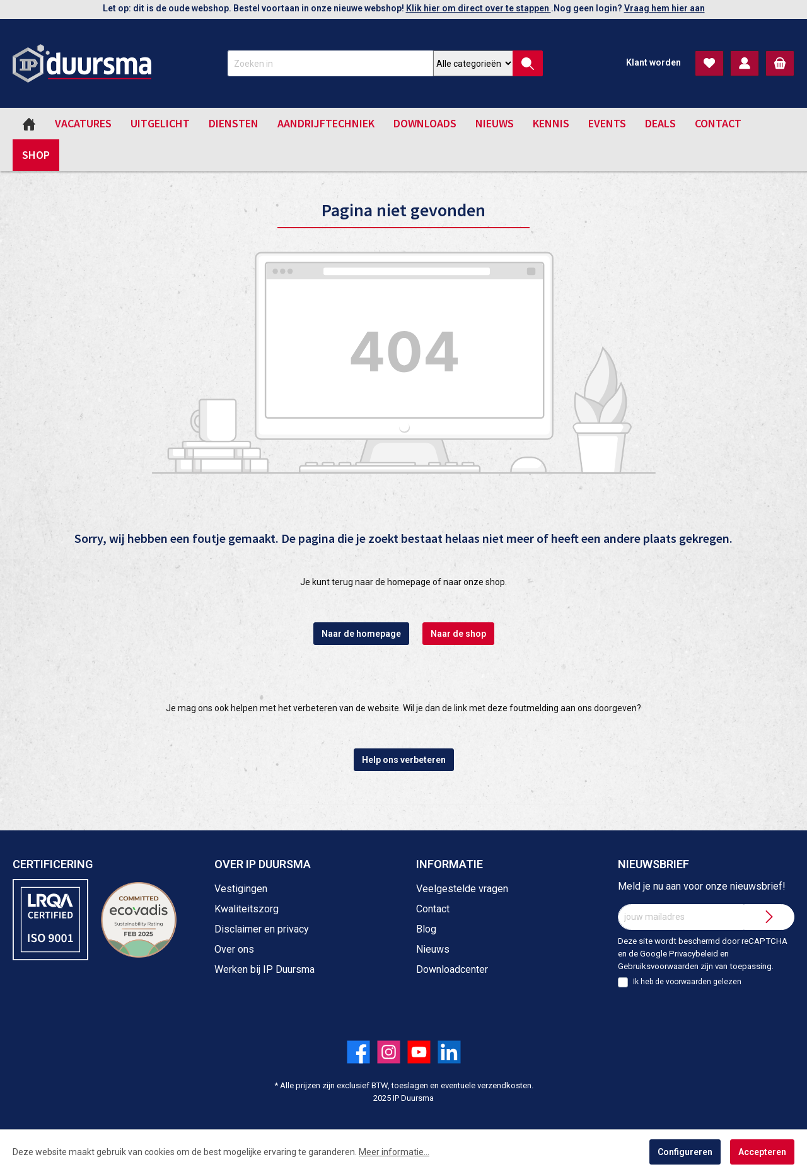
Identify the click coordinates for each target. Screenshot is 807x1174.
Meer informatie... (394, 1152)
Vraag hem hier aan (664, 8)
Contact (433, 909)
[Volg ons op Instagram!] (388, 1052)
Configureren (685, 1152)
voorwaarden (688, 981)
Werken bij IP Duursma (264, 969)
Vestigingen (240, 889)
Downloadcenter (452, 969)
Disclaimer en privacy (261, 929)
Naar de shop (458, 634)
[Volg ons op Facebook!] (358, 1052)
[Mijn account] (744, 63)
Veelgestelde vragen (462, 889)
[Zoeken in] (330, 63)
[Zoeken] (528, 63)
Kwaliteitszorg (246, 909)
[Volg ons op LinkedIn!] (449, 1052)
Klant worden (653, 62)
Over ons (234, 949)
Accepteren (762, 1152)
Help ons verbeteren (404, 760)
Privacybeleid (693, 953)
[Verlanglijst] (709, 63)
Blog (426, 929)
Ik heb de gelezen (687, 981)
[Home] (29, 123)
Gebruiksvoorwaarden (658, 966)
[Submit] (769, 917)
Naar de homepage (361, 634)
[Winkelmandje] (779, 63)
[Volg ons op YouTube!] (419, 1052)
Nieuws (433, 949)
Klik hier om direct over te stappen (478, 8)
